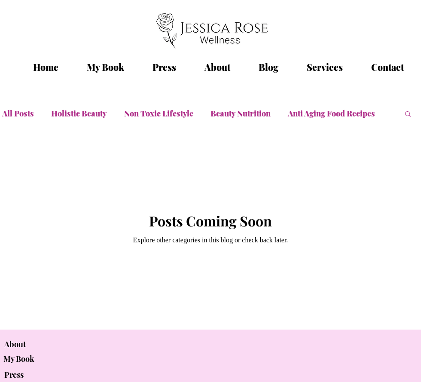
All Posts (18, 113)
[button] (408, 114)
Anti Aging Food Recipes (331, 113)
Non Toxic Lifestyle (158, 113)
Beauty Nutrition (240, 113)
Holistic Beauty (79, 113)
